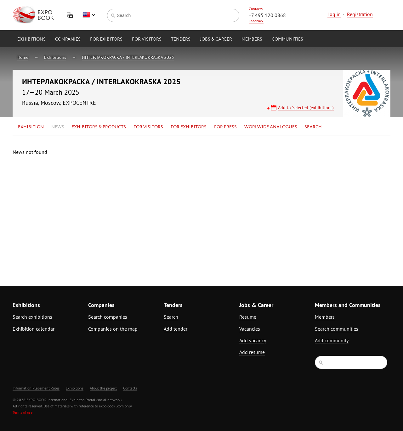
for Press (225, 127)
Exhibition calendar (33, 329)
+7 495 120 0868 (267, 15)
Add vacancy (252, 340)
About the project (103, 388)
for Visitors (147, 39)
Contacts (256, 8)
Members (251, 39)
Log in (334, 14)
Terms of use (22, 412)
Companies (68, 39)
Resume (247, 317)
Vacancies (249, 329)
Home (22, 57)
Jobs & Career (216, 39)
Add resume (252, 352)
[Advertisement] (335, 203)
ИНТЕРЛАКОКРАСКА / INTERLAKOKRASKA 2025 (128, 57)
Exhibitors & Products (98, 127)
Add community (332, 340)
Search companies (107, 317)
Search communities (336, 329)
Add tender (175, 329)
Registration (360, 14)
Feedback (256, 21)
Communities (287, 39)
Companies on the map (113, 329)
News (57, 127)
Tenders (180, 39)
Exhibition (31, 127)
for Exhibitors (189, 127)
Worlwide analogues (270, 127)
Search (313, 127)
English (88, 15)
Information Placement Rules (36, 388)
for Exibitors (106, 39)
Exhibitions (31, 39)
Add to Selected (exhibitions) (306, 107)
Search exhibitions (32, 317)
